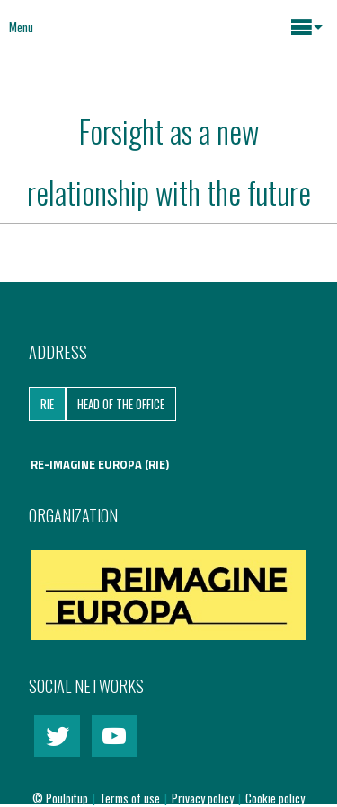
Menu (21, 27)
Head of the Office (120, 404)
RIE (47, 404)
